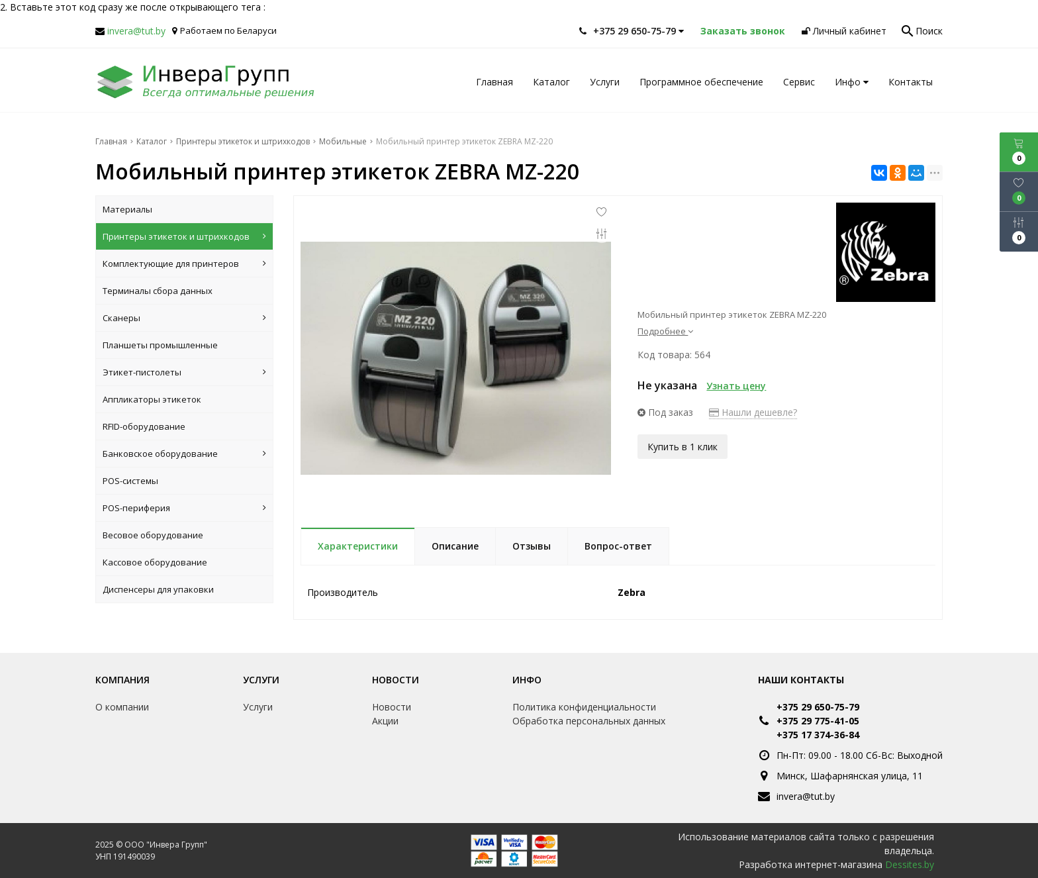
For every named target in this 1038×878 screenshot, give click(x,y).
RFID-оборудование (144, 426)
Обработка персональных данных (588, 720)
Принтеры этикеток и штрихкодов (184, 236)
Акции (385, 720)
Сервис (799, 81)
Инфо (852, 81)
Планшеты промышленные (160, 345)
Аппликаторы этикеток (152, 399)
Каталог (551, 81)
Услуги (605, 81)
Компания (122, 679)
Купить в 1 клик (682, 444)
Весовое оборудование (153, 535)
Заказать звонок (742, 30)
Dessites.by (909, 864)
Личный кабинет (844, 30)
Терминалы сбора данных (157, 291)
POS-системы (130, 481)
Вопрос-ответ (618, 546)
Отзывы (531, 546)
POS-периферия (184, 507)
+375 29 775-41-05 (818, 720)
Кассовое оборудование (155, 562)
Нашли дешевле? (753, 412)
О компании (122, 707)
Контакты (910, 81)
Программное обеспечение (701, 81)
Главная (494, 81)
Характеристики (358, 546)
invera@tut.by (136, 30)
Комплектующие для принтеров (184, 263)
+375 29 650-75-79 (818, 707)
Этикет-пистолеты (184, 372)
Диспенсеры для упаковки (158, 589)
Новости (395, 679)
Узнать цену (736, 385)
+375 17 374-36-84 (818, 734)
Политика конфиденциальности (584, 707)
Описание (455, 546)
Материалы (127, 209)
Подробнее (665, 331)
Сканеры (184, 317)
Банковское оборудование (184, 453)
